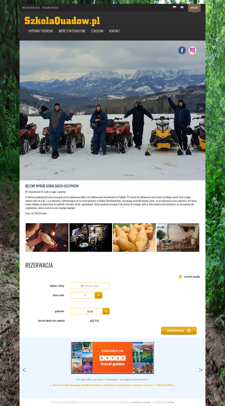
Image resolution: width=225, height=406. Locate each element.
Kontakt (194, 7)
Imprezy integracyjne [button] (72, 30)
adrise (170, 402)
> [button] (202, 107)
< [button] (25, 107)
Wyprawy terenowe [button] (40, 30)
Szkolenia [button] (97, 30)
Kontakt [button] (114, 30)
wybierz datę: (57, 286)
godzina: (60, 311)
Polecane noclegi (50, 7)
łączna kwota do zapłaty (51, 320)
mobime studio (141, 402)
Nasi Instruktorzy (31, 7)
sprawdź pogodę (189, 276)
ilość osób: (59, 295)
